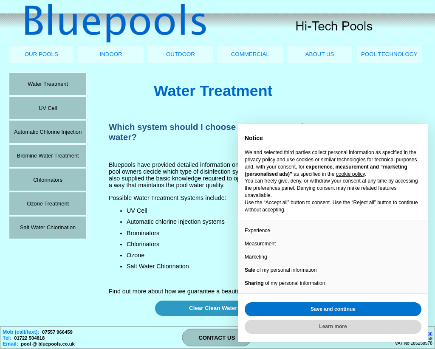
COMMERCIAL (250, 54)
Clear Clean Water (213, 308)
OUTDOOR (180, 54)
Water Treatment (48, 84)
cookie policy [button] (350, 174)
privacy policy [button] (260, 160)
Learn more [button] (333, 326)
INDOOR (111, 54)
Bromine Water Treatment (48, 155)
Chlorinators (47, 180)
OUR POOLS (41, 54)
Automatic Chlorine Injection (48, 132)
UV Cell (48, 108)
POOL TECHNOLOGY (389, 54)
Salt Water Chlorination (48, 227)
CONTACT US (216, 338)
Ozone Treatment (48, 203)
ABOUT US (319, 54)
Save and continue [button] (333, 309)
